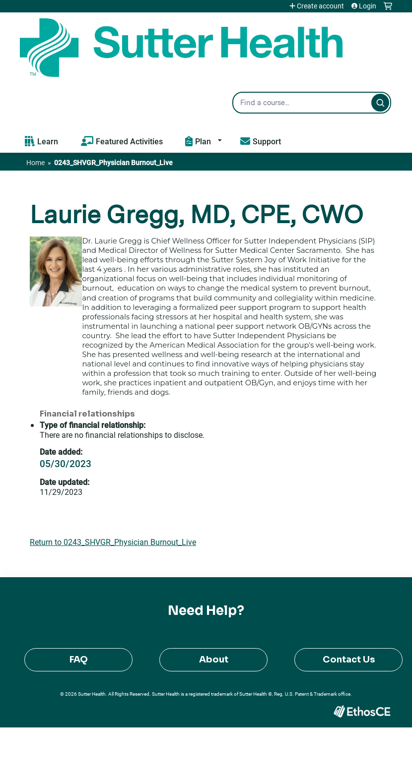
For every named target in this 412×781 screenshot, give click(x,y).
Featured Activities (129, 141)
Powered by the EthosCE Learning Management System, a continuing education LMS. (362, 711)
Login (367, 5)
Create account (320, 5)
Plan (203, 141)
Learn (47, 141)
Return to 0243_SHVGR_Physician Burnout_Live (113, 542)
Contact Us (349, 659)
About (213, 659)
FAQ (78, 659)
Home (35, 162)
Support (267, 141)
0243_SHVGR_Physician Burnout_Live (113, 162)
